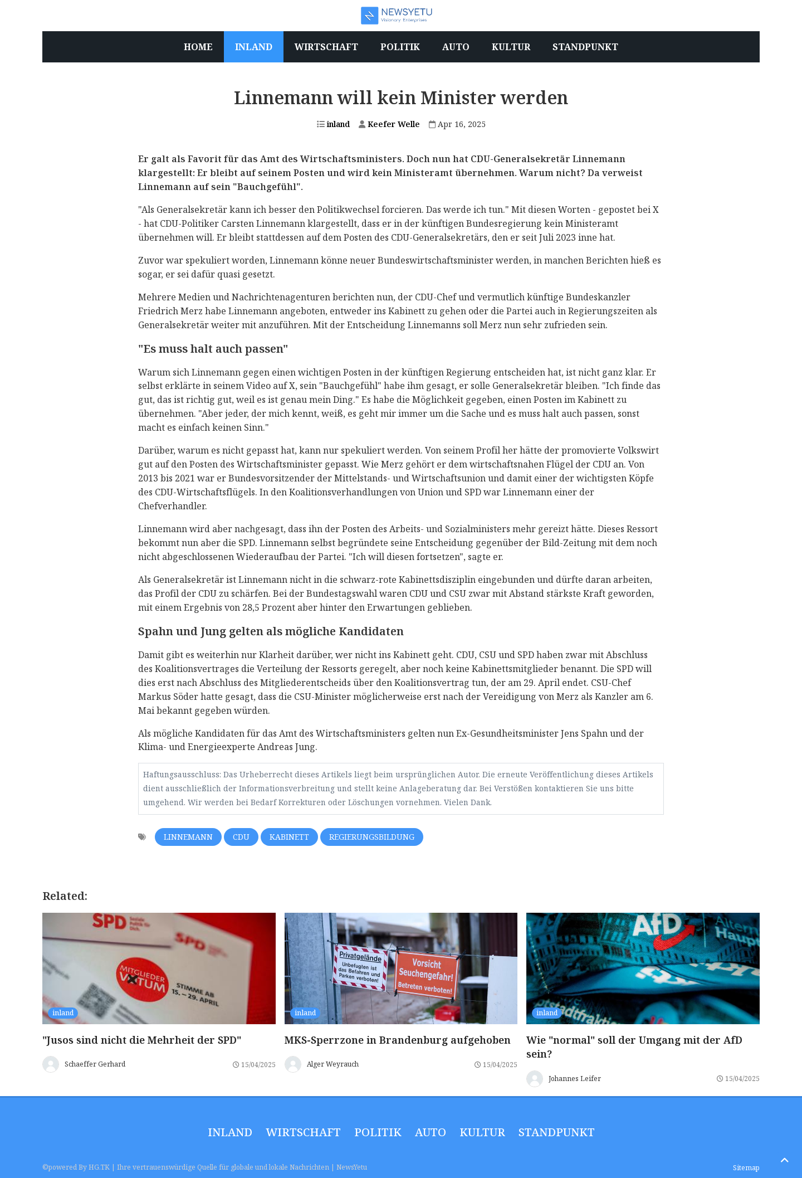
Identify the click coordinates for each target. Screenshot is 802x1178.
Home (198, 47)
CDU (241, 836)
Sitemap (746, 1167)
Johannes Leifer (575, 1078)
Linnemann (188, 836)
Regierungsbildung (371, 836)
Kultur (482, 1132)
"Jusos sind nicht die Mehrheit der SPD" (141, 1039)
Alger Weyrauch (333, 1064)
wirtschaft (303, 1132)
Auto (430, 1132)
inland (333, 124)
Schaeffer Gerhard (95, 1064)
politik (378, 1132)
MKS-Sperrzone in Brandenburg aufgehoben (398, 1039)
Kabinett (289, 836)
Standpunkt (557, 1132)
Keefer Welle (389, 124)
